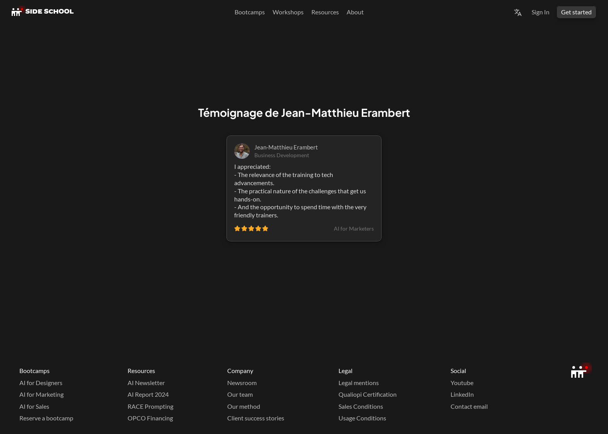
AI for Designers (40, 382)
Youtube (462, 382)
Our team (240, 394)
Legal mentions (359, 382)
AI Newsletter (146, 382)
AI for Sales (34, 406)
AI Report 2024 (148, 394)
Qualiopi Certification (368, 394)
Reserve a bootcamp (46, 418)
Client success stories (255, 418)
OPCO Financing (150, 418)
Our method (243, 406)
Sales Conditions (361, 406)
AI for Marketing (41, 394)
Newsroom (242, 382)
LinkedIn (462, 394)
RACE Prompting (150, 406)
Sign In (540, 12)
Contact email (469, 406)
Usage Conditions (362, 418)
